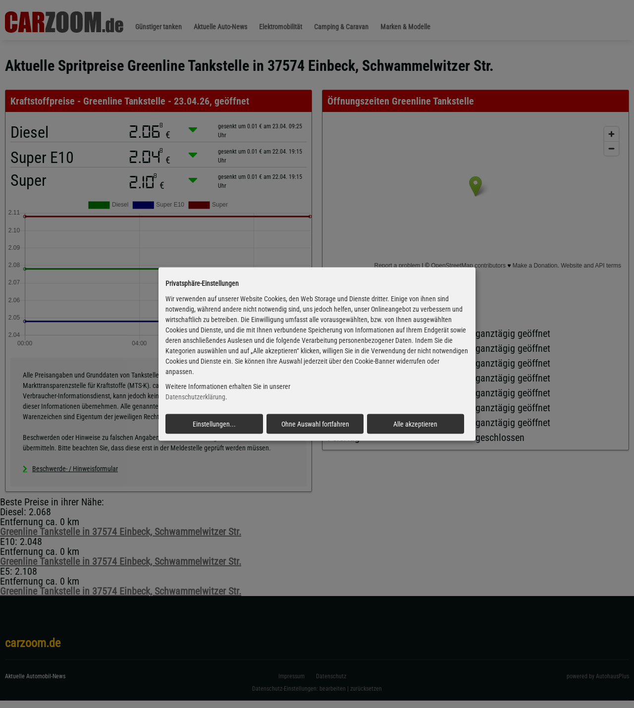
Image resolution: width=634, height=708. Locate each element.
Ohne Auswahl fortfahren (315, 424)
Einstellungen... (214, 424)
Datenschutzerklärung (195, 397)
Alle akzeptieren (415, 424)
